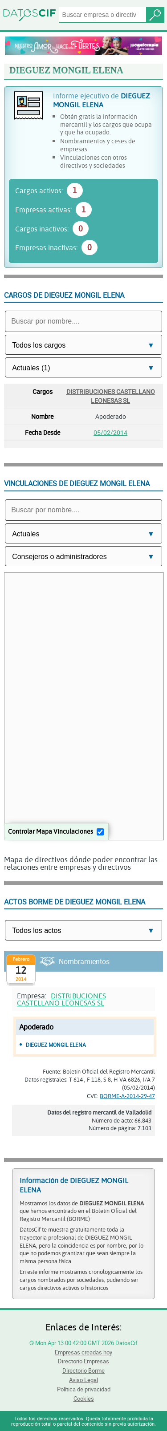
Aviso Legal (83, 1380)
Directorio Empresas (83, 1361)
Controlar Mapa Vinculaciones (50, 831)
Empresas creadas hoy (83, 1352)
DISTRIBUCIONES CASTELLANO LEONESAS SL (110, 395)
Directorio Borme (83, 1370)
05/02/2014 (110, 432)
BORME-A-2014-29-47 (127, 1095)
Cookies (83, 1399)
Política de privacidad (83, 1389)
